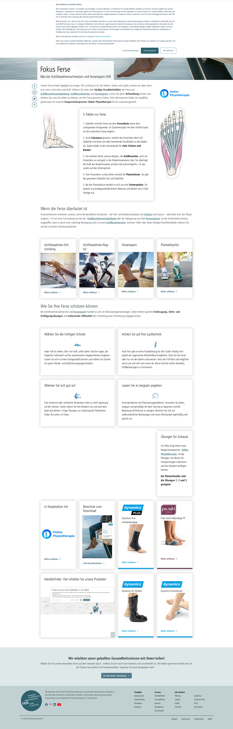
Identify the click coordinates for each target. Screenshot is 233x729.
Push (196, 703)
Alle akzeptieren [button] (149, 51)
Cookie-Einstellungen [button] (130, 51)
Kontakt (174, 719)
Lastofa (177, 699)
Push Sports (198, 707)
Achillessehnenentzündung (55, 93)
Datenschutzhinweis (103, 36)
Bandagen (138, 703)
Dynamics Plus (199, 699)
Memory (178, 696)
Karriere (157, 703)
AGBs (210, 719)
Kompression (139, 696)
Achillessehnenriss (80, 93)
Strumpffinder (160, 699)
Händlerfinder (160, 696)
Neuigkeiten (159, 707)
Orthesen (137, 707)
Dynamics (197, 696)
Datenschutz (198, 719)
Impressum (186, 719)
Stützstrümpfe (139, 699)
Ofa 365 (178, 707)
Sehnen (148, 214)
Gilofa (177, 703)
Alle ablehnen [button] (168, 51)
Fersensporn (101, 93)
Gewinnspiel (159, 710)
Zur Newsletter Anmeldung (114, 675)
